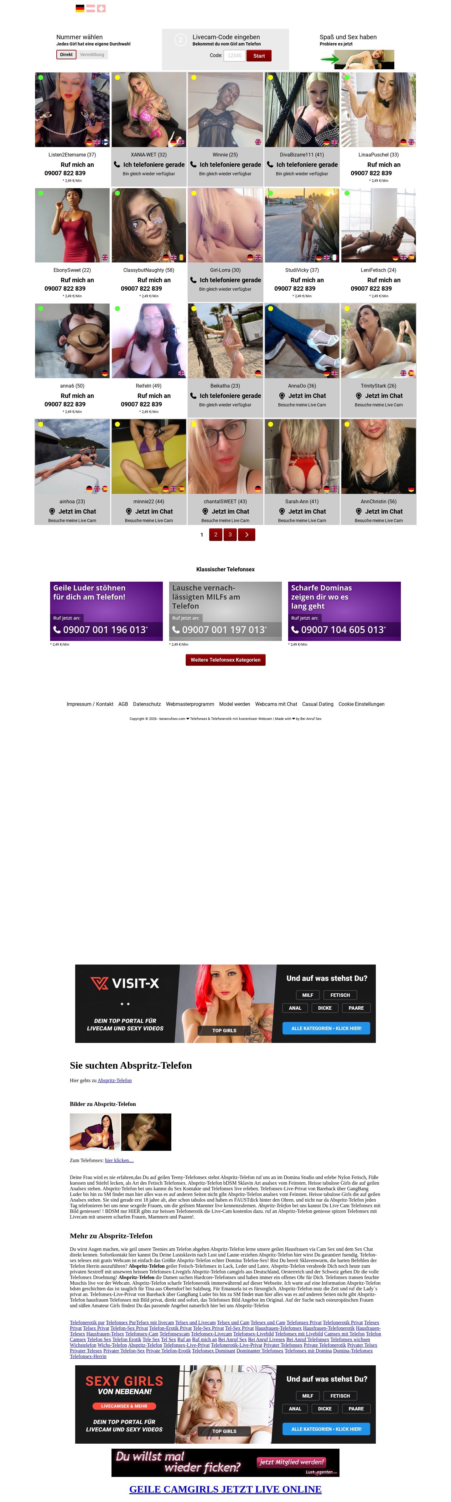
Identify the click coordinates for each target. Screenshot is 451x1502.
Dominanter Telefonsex (259, 1350)
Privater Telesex (86, 1350)
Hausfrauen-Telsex (105, 1333)
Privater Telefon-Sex (124, 1350)
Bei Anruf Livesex (266, 1339)
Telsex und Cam (233, 1322)
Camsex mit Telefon (344, 1333)
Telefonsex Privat (304, 1322)
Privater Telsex (362, 1345)
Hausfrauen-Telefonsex (278, 1328)
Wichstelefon (83, 1345)
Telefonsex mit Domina (308, 1350)
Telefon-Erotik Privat (170, 1328)
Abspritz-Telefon (114, 1080)
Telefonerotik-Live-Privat (236, 1345)
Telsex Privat (96, 1328)
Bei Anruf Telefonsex (307, 1339)
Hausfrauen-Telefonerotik (329, 1328)
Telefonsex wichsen (350, 1339)
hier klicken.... (119, 1160)
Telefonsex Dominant (213, 1350)
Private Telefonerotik (325, 1345)
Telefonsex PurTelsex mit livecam (140, 1322)
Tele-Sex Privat (208, 1328)
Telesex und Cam (268, 1322)
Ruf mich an (204, 1339)
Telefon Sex (99, 1339)
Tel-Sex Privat (239, 1328)
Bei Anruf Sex (232, 1339)
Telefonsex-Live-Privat (186, 1345)
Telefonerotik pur (87, 1322)
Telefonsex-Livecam (211, 1333)
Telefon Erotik (127, 1339)
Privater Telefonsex (283, 1345)
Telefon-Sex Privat (129, 1328)
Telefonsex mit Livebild (299, 1333)
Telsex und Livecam (195, 1322)
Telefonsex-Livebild (253, 1333)
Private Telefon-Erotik (168, 1350)
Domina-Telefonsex (353, 1350)
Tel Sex (168, 1339)
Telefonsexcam (174, 1333)
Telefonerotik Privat (343, 1322)
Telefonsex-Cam (141, 1333)
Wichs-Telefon (112, 1345)
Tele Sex (151, 1339)
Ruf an (184, 1339)
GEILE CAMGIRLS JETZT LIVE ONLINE (225, 1489)
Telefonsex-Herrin (88, 1356)
